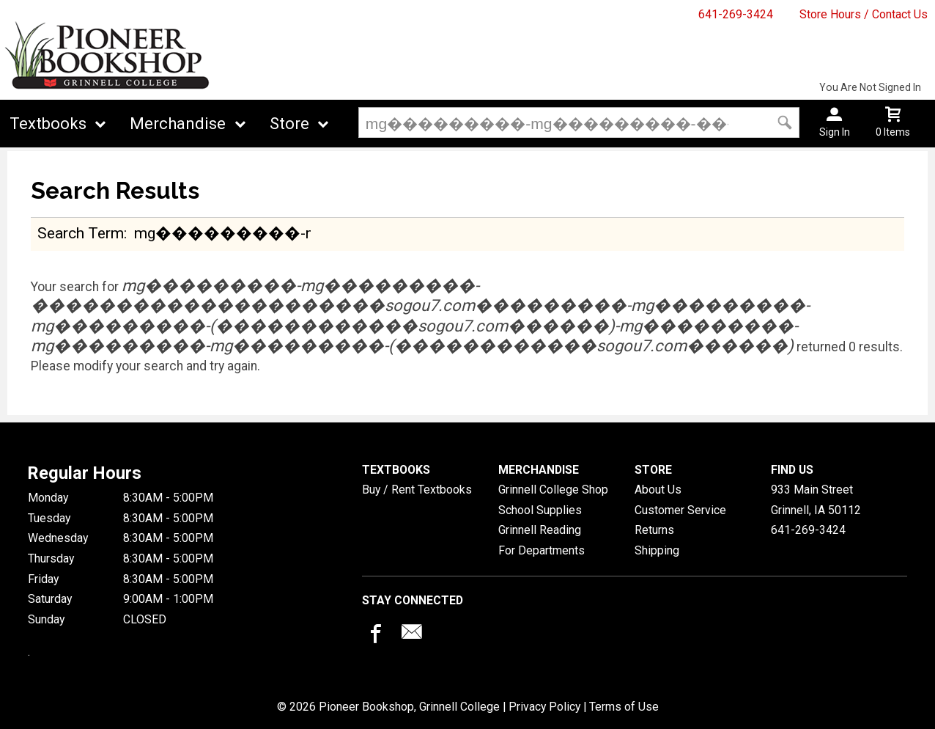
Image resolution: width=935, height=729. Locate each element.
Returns (654, 530)
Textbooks (48, 123)
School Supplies (540, 510)
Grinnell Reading (539, 530)
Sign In (834, 132)
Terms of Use (624, 707)
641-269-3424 (735, 14)
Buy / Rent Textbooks (417, 490)
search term (80, 233)
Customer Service (680, 510)
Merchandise (178, 123)
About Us (658, 490)
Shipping (657, 550)
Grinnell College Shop (553, 490)
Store (289, 123)
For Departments (541, 550)
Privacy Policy (544, 707)
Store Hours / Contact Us (863, 14)
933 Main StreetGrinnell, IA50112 (816, 500)
